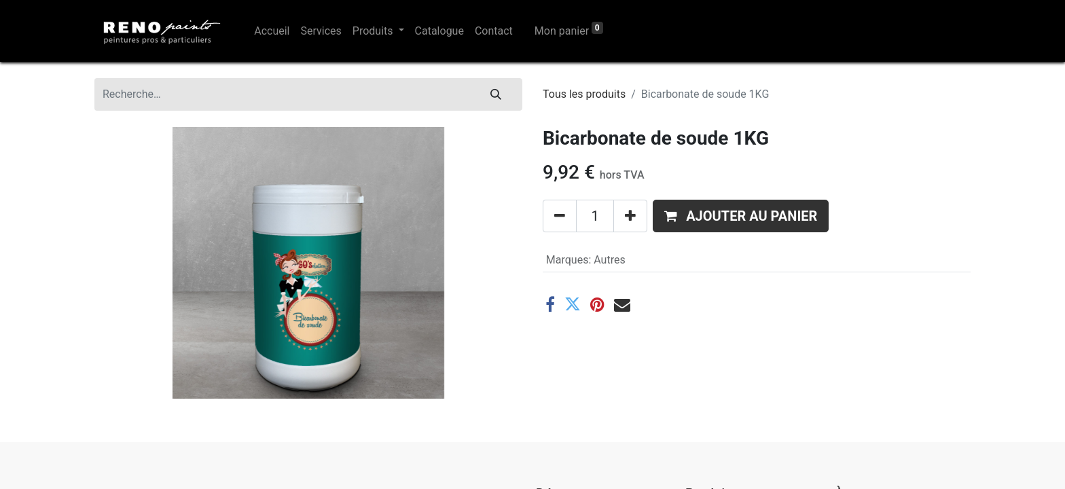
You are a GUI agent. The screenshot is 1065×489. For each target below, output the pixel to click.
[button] (741, 216)
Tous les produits (584, 94)
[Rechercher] (495, 94)
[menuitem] (272, 31)
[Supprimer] (560, 216)
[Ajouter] (630, 216)
